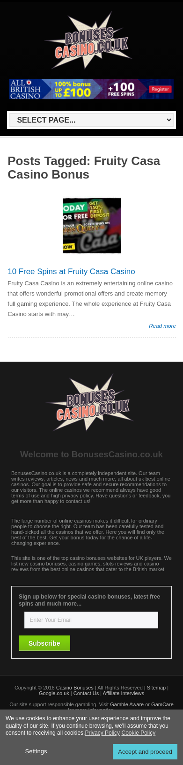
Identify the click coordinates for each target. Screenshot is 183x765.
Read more (162, 326)
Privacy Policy (102, 733)
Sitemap (156, 687)
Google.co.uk (54, 693)
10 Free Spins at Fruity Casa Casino (71, 271)
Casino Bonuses (75, 687)
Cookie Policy (138, 733)
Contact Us (86, 693)
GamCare (162, 704)
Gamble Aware (127, 704)
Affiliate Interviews (123, 693)
